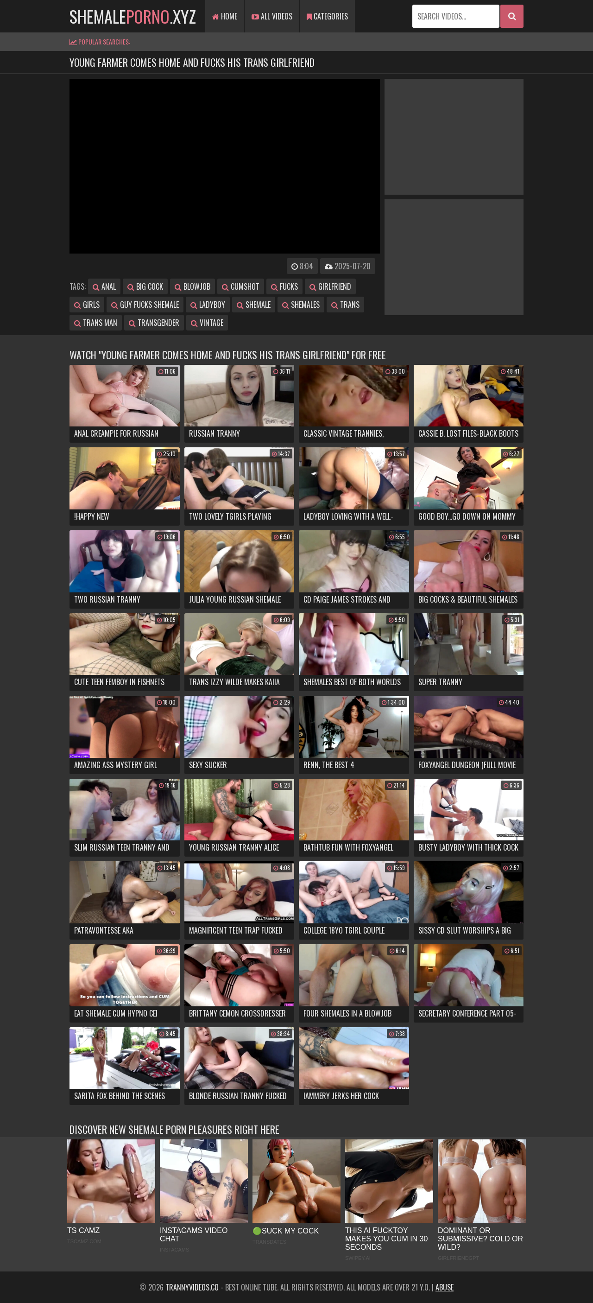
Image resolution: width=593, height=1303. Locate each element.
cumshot (240, 286)
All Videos (272, 16)
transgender (154, 322)
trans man (95, 322)
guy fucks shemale (145, 304)
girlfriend (330, 286)
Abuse (444, 1287)
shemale (254, 304)
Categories (327, 16)
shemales (301, 304)
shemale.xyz (132, 16)
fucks (284, 286)
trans (345, 304)
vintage (207, 322)
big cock (145, 286)
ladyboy (207, 304)
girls (87, 304)
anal (104, 286)
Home (224, 16)
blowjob (192, 286)
